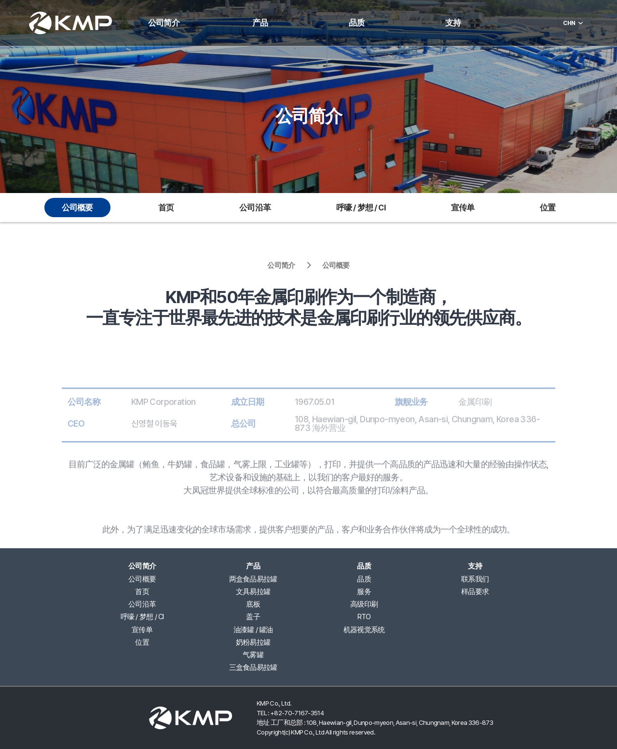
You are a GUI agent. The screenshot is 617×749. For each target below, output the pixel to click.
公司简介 (163, 23)
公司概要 (77, 207)
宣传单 (463, 207)
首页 (166, 207)
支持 (453, 23)
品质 (356, 23)
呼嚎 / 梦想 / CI (360, 207)
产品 (260, 23)
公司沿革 (255, 207)
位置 (547, 207)
